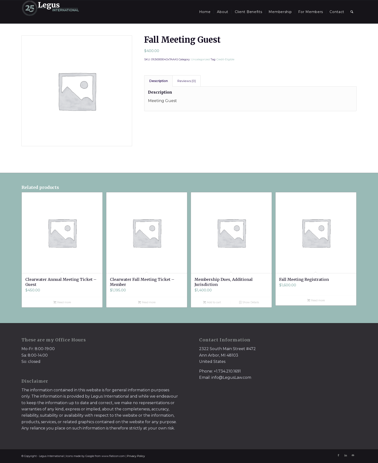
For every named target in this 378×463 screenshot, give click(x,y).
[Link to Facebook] (338, 455)
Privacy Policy (136, 456)
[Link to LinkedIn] (345, 455)
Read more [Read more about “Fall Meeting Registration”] (316, 300)
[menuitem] (205, 11)
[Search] (352, 11)
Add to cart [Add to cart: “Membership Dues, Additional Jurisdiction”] (212, 302)
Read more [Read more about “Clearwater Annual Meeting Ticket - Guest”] (62, 302)
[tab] (158, 80)
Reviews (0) (186, 81)
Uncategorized (200, 59)
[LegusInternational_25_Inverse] (50, 11)
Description (158, 81)
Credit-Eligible (225, 59)
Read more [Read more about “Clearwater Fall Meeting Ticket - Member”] (146, 302)
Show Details (249, 302)
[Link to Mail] (353, 455)
